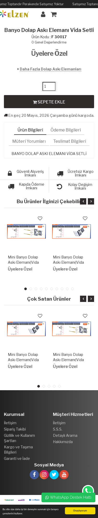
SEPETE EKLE (49, 102)
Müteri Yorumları (29, 141)
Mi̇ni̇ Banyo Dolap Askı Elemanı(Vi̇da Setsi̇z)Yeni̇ (68, 262)
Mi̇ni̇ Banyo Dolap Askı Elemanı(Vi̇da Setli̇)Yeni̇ (23, 262)
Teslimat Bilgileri (69, 141)
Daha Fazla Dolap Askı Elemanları (50, 69)
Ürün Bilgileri (30, 130)
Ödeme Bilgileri (66, 130)
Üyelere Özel (49, 53)
